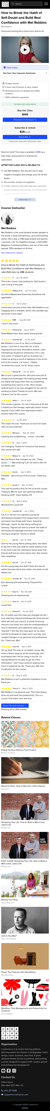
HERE (38, 152)
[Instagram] (14, 1071)
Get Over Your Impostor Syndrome (19, 73)
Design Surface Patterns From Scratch (18, 749)
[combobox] (26, 4)
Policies (25, 1108)
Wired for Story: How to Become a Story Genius (23, 785)
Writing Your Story (9, 899)
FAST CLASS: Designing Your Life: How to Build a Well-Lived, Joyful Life (24, 862)
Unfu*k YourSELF (9, 935)
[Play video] (25, 49)
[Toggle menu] (46, 4)
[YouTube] (3, 1071)
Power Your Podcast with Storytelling (18, 972)
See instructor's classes (12, 252)
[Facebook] (9, 1071)
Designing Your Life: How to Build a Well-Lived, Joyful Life (23, 823)
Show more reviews (15, 705)
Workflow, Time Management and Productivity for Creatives (24, 1009)
